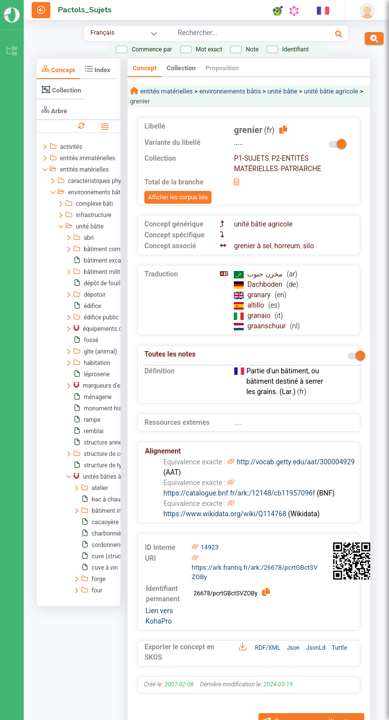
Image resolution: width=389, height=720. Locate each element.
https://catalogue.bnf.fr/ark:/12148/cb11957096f (239, 493)
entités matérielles (165, 91)
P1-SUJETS (251, 158)
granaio (259, 315)
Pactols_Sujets (85, 9)
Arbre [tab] (54, 110)
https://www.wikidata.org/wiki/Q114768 (224, 514)
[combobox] (236, 34)
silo (308, 246)
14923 (210, 547)
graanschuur (267, 326)
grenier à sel (252, 246)
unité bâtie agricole (331, 91)
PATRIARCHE (301, 169)
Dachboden (265, 284)
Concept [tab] (58, 69)
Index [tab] (97, 69)
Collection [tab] (61, 89)
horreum (287, 246)
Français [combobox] (102, 32)
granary (259, 295)
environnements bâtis (230, 91)
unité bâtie (282, 91)
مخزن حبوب (265, 274)
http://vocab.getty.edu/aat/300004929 (296, 462)
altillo (256, 305)
